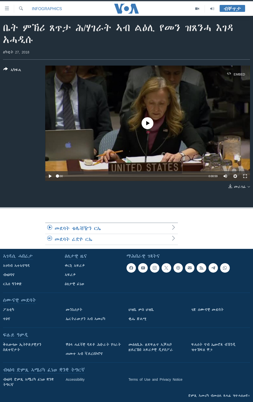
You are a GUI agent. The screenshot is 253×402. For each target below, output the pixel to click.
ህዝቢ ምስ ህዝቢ (141, 309)
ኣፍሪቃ (70, 275)
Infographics (47, 8)
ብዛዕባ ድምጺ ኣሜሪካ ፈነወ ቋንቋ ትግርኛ (28, 382)
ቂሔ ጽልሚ (137, 319)
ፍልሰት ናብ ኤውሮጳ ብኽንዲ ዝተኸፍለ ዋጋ (213, 347)
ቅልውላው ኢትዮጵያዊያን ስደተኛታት (22, 347)
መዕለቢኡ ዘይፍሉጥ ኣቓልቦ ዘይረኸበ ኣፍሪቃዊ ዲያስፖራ (150, 347)
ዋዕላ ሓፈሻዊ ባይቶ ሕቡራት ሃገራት (93, 344)
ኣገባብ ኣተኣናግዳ (16, 265)
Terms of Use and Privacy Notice (155, 379)
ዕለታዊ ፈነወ (74, 284)
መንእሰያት (74, 309)
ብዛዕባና (9, 275)
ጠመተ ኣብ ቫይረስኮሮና (84, 354)
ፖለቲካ (8, 309)
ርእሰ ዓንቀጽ (12, 284)
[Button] (12, 70)
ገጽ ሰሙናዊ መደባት (207, 309)
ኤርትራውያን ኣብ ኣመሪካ (85, 319)
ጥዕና (6, 319)
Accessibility (75, 379)
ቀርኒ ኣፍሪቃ (75, 265)
